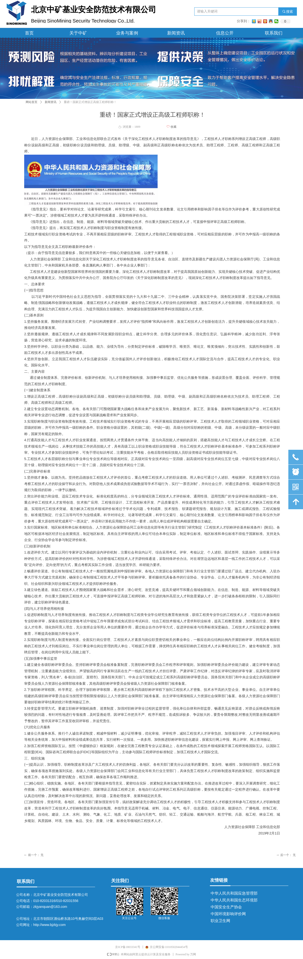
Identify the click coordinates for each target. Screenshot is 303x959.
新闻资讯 (50, 102)
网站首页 (31, 102)
